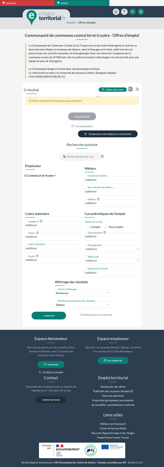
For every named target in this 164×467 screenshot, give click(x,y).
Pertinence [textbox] (62, 293)
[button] (102, 156)
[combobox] (112, 180)
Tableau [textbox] (60, 304)
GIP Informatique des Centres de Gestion (75, 462)
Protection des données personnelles (113, 400)
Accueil (71, 22)
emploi (62, 2)
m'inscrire (51, 364)
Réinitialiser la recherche (96, 314)
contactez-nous (51, 399)
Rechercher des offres (113, 386)
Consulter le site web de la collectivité (107, 133)
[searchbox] (112, 180)
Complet (96, 226)
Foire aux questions (113, 395)
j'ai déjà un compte (51, 372)
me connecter (113, 360)
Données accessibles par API (111, 462)
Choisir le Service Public (113, 428)
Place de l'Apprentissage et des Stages (113, 433)
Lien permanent (82, 126)
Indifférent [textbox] (91, 249)
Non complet (116, 226)
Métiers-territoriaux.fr (113, 423)
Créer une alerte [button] (113, 89)
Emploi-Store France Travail (113, 437)
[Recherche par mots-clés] (83, 156)
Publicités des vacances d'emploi (111, 391)
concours (9, 2)
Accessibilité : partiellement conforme (113, 404)
